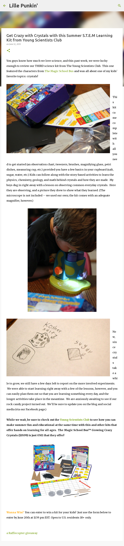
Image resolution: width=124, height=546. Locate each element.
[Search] (119, 6)
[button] (8, 51)
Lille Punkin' (23, 5)
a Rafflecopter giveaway (22, 533)
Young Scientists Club (74, 419)
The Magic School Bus (59, 71)
